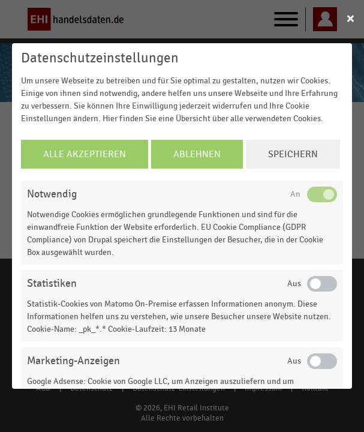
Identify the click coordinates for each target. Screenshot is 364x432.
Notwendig (52, 194)
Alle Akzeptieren (84, 154)
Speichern (293, 154)
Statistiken (52, 283)
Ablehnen (197, 154)
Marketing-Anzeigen (73, 361)
